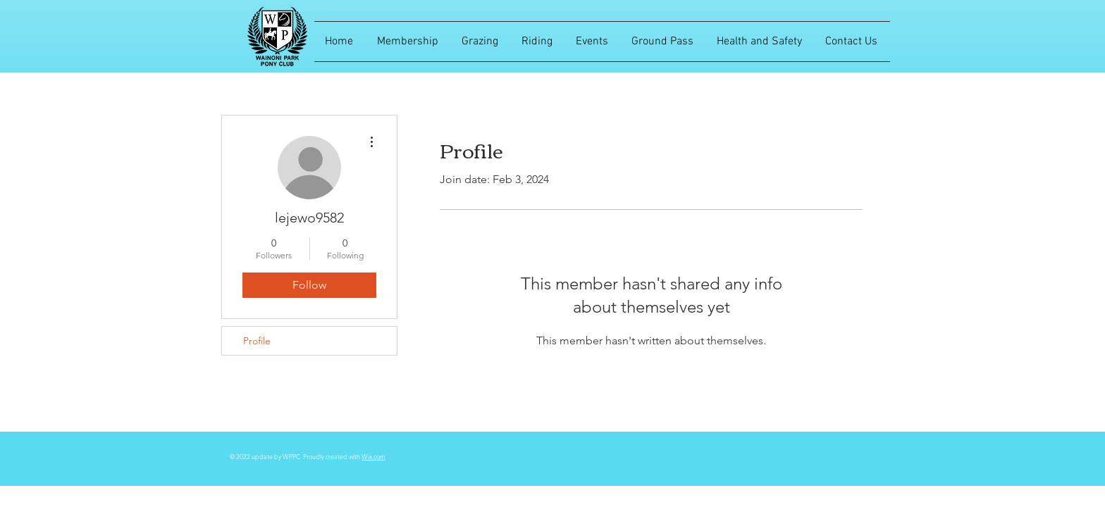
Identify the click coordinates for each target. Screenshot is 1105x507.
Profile (257, 340)
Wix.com (373, 456)
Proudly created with (332, 456)
